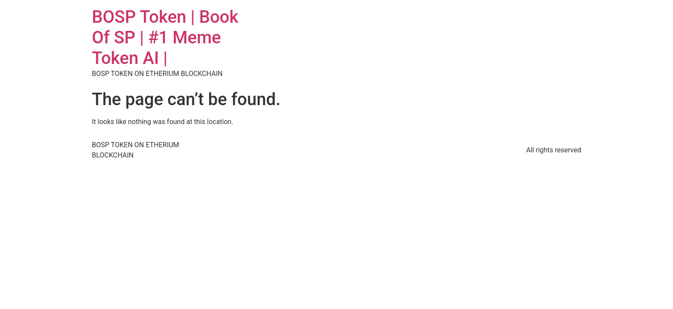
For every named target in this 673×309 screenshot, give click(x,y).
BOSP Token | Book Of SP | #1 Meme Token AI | (165, 37)
